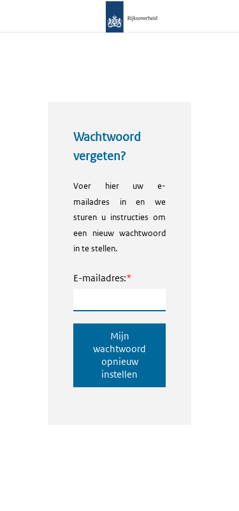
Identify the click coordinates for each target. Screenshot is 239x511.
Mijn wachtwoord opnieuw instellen (119, 355)
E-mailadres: (99, 278)
